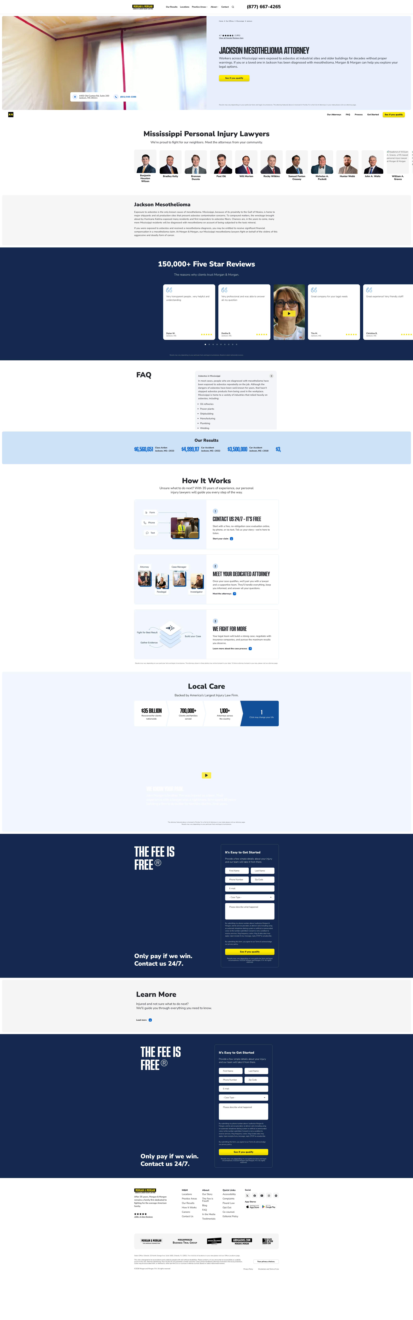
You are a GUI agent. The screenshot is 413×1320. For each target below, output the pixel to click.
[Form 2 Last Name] (256, 1071)
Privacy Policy (248, 1269)
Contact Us (187, 1216)
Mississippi (240, 21)
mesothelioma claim (164, 231)
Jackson (249, 21)
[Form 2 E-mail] (243, 1089)
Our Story (207, 1194)
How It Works (189, 1207)
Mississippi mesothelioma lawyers (222, 231)
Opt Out (227, 1207)
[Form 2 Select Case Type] (243, 1097)
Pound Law (229, 1203)
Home (221, 21)
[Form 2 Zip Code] (256, 1080)
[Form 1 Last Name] (262, 871)
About (215, 6)
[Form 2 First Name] (231, 1071)
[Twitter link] (247, 1195)
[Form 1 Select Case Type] (249, 897)
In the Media (208, 1214)
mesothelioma (193, 212)
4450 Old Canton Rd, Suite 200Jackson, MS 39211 (94, 96)
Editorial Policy (230, 1216)
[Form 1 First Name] (237, 871)
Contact (225, 6)
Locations (184, 6)
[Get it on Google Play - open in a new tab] (269, 1207)
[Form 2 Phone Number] (231, 1080)
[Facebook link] (254, 1195)
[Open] (232, 6)
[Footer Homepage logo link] (153, 1190)
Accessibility (229, 1194)
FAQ (204, 1210)
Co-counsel (228, 1212)
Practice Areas (200, 6)
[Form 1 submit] (249, 952)
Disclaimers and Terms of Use (268, 1269)
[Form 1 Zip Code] (262, 879)
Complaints (228, 1198)
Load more (141, 1020)
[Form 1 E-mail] (249, 888)
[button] (205, 344)
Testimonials (208, 1219)
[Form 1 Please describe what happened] (249, 911)
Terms (257, 941)
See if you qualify (234, 78)
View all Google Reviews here (231, 38)
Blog (204, 1205)
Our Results (171, 6)
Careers (186, 1212)
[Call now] (264, 7)
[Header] (143, 6)
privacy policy (233, 944)
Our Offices (230, 21)
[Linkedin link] (276, 1195)
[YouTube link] (261, 1195)
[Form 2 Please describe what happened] (243, 1111)
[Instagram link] (268, 1195)
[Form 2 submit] (243, 1152)
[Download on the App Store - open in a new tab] (253, 1207)
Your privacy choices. (266, 1261)
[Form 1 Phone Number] (237, 879)
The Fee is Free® (207, 1199)
